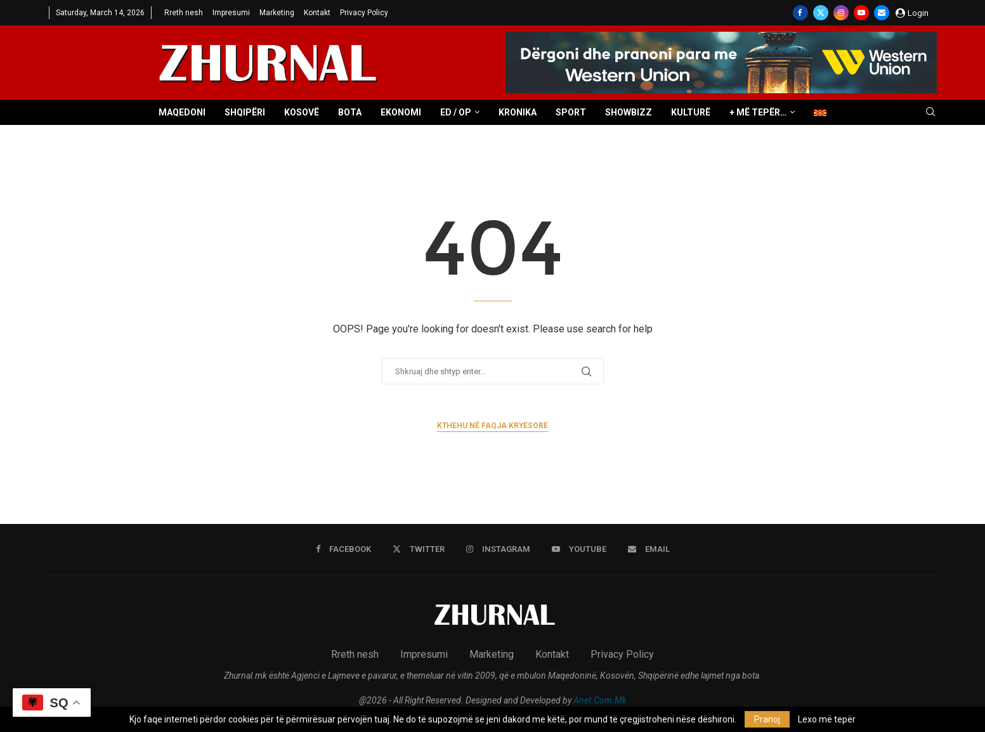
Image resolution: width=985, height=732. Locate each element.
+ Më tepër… (757, 112)
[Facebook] (800, 12)
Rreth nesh (183, 12)
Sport (571, 112)
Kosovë (301, 112)
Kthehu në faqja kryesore (492, 425)
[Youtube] (861, 12)
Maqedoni (182, 112)
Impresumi (231, 12)
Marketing (276, 12)
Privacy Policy (364, 12)
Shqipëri (245, 112)
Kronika (518, 112)
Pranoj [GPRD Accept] (767, 719)
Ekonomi (401, 112)
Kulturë (690, 112)
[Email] (881, 12)
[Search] (930, 112)
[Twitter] (820, 12)
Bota (350, 112)
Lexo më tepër (827, 719)
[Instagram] (841, 12)
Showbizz (628, 112)
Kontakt (317, 12)
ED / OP (455, 112)
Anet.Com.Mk (600, 700)
